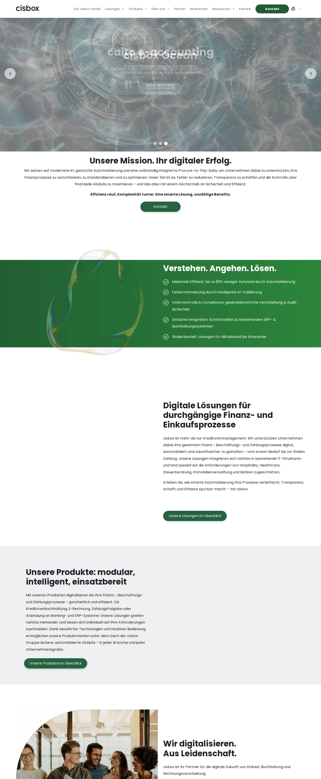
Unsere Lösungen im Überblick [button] (195, 524)
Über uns (161, 8)
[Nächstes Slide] (311, 73)
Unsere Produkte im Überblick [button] (55, 672)
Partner (179, 9)
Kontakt (272, 9)
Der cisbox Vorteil (87, 9)
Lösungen (114, 8)
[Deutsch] (297, 9)
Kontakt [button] (161, 206)
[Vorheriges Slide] (10, 73)
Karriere (245, 9)
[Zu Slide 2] (160, 143)
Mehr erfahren (160, 88)
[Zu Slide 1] (155, 143)
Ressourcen (223, 8)
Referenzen (199, 9)
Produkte (138, 8)
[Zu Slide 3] (166, 143)
